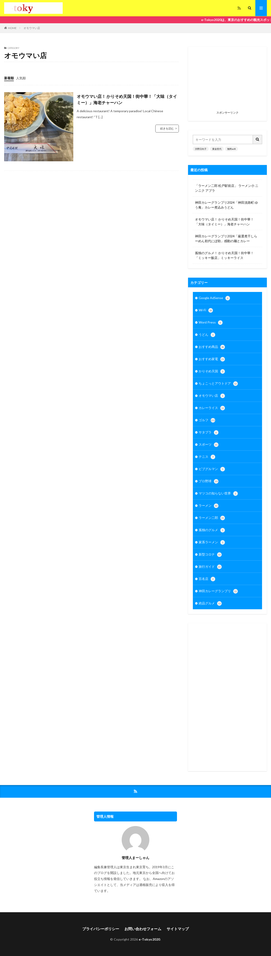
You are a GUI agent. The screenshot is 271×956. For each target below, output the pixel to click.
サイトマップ (178, 929)
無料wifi (231, 148)
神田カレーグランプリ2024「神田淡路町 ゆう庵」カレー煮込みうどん (226, 204)
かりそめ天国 (212, 371)
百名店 (207, 579)
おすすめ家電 (212, 359)
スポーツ (208, 444)
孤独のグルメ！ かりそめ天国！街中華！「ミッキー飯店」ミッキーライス (224, 255)
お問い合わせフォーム (142, 929)
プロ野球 (208, 481)
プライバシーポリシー (100, 929)
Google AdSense (214, 298)
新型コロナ (210, 554)
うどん (207, 334)
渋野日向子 (200, 148)
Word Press (211, 322)
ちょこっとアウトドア (218, 383)
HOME (12, 28)
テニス (207, 457)
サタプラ (208, 432)
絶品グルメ (210, 603)
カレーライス (212, 408)
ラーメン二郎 (212, 518)
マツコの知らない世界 (218, 493)
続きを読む (167, 128)
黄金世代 (216, 148)
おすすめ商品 (212, 347)
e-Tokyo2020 (149, 939)
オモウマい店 (32, 28)
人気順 (21, 78)
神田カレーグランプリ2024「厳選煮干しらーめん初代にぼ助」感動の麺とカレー (226, 238)
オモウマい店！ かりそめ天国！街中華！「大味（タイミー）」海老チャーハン (127, 99)
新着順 (9, 78)
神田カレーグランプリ (218, 591)
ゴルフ (207, 420)
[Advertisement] (227, 80)
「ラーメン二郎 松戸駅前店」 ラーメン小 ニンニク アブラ (226, 188)
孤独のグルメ (212, 530)
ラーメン (208, 505)
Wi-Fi (206, 310)
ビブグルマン (212, 469)
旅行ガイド (210, 567)
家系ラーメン (212, 542)
